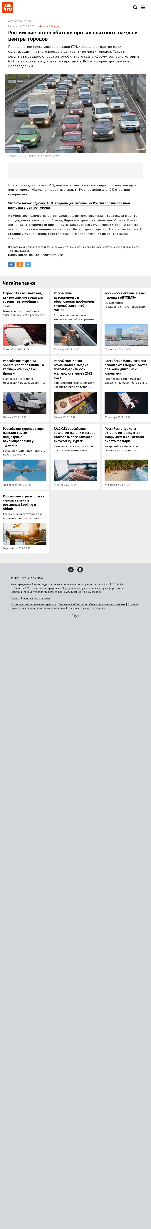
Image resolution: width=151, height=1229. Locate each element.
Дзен (62, 255)
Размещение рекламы (36, 598)
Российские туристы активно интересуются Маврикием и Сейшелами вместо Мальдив (124, 435)
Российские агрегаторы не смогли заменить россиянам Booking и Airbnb (23, 502)
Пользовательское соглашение (87, 608)
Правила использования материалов (33, 604)
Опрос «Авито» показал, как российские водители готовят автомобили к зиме (23, 299)
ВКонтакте (48, 255)
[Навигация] (143, 7)
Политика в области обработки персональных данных (91, 604)
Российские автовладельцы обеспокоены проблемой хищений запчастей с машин (74, 301)
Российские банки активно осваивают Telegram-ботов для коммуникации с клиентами (126, 367)
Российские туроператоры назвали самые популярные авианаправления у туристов (23, 437)
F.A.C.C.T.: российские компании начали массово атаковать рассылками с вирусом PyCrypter (74, 435)
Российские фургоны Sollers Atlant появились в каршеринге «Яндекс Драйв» (23, 367)
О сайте (15, 598)
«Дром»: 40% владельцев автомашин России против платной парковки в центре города (69, 205)
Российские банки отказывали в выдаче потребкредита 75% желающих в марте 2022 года (73, 369)
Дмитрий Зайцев (49, 26)
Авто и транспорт (19, 21)
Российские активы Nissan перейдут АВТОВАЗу (125, 295)
